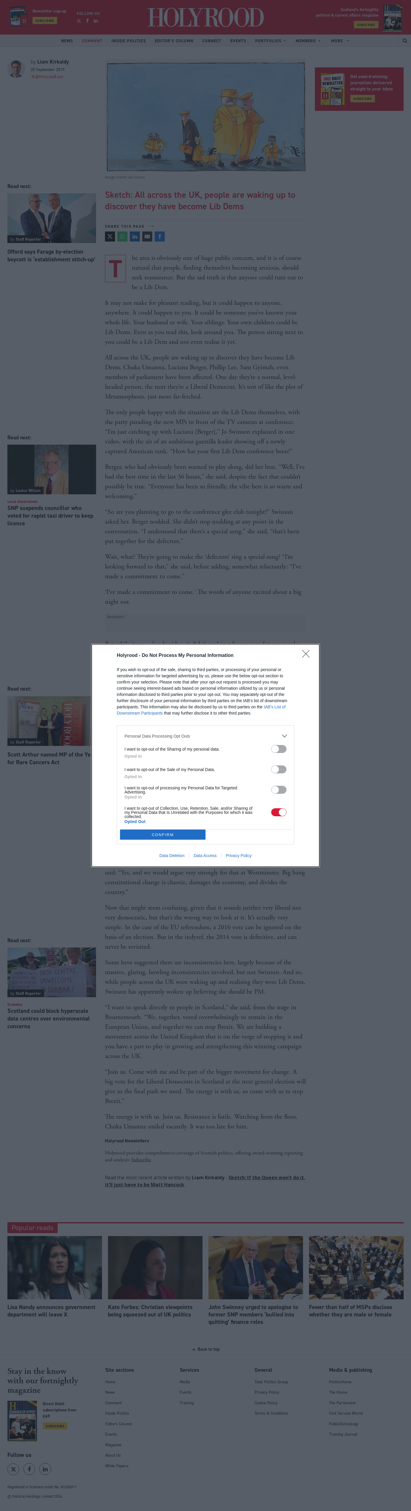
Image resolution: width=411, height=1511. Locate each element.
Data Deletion (172, 855)
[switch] (279, 749)
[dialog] (205, 755)
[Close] (307, 655)
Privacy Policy (239, 855)
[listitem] (205, 736)
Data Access (205, 855)
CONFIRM (163, 835)
